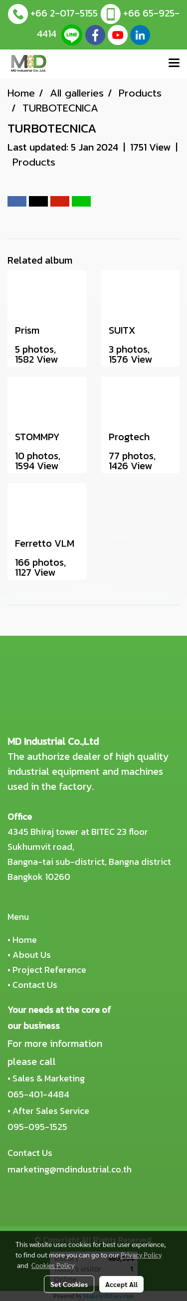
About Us (31, 954)
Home (24, 939)
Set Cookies (69, 1283)
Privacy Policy (141, 1254)
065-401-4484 (38, 1094)
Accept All (121, 1283)
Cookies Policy (52, 1264)
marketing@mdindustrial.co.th (69, 1169)
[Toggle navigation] (174, 64)
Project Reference (49, 969)
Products (33, 162)
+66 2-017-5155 (64, 13)
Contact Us (34, 984)
